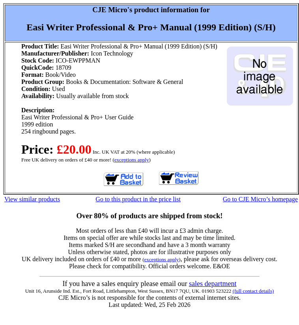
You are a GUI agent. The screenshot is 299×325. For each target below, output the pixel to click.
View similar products (32, 199)
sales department (212, 284)
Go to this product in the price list (138, 199)
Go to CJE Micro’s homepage (260, 199)
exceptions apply (131, 160)
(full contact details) (253, 291)
